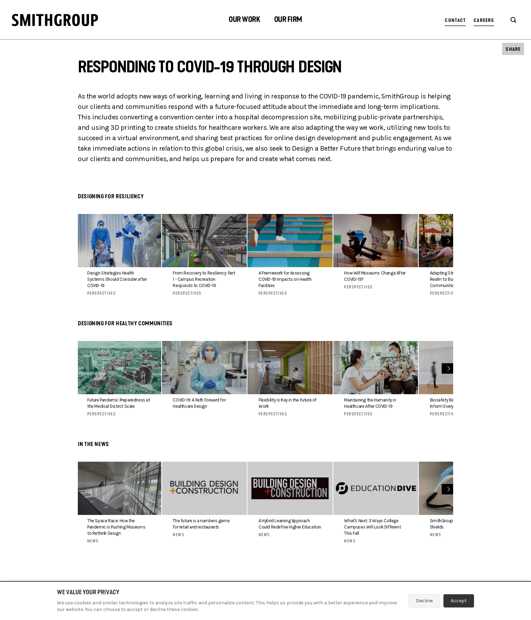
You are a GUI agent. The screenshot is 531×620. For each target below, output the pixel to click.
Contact (455, 20)
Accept (459, 601)
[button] (244, 20)
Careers (484, 20)
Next (448, 240)
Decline (424, 601)
